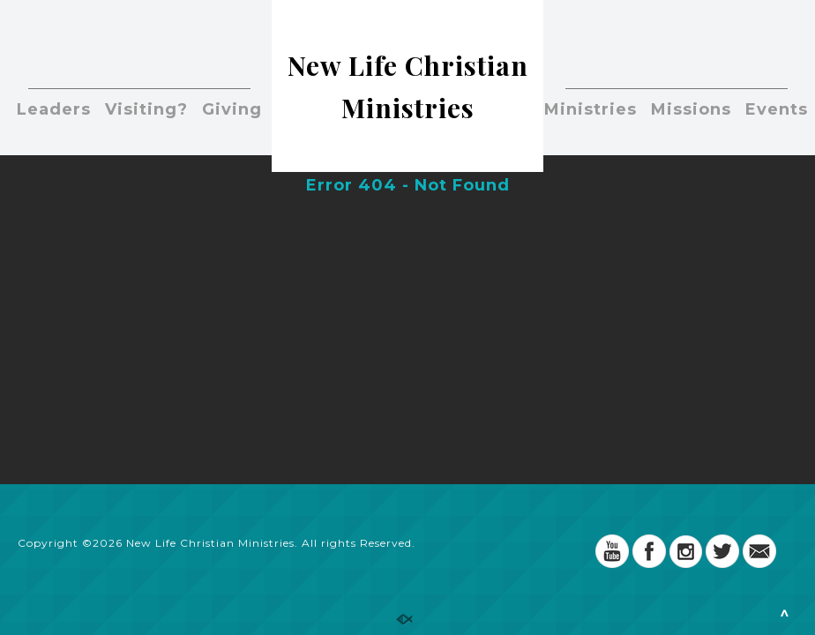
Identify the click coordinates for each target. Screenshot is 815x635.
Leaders (54, 109)
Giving (232, 109)
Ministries (590, 109)
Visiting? (146, 109)
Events (776, 109)
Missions (691, 109)
